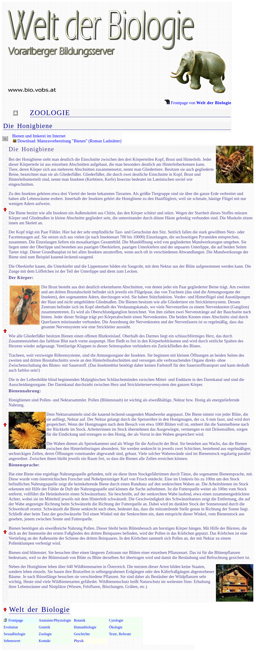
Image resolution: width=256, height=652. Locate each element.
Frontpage (15, 620)
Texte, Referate (120, 634)
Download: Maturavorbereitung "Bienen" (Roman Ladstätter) (66, 140)
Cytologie (116, 620)
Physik (79, 641)
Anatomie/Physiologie (55, 620)
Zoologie (45, 634)
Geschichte (82, 634)
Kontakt (44, 641)
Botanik (79, 620)
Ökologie (115, 627)
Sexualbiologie (14, 634)
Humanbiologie (85, 627)
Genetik (44, 627)
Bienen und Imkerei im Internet (38, 135)
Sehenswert (12, 641)
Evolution (11, 627)
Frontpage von (197, 102)
